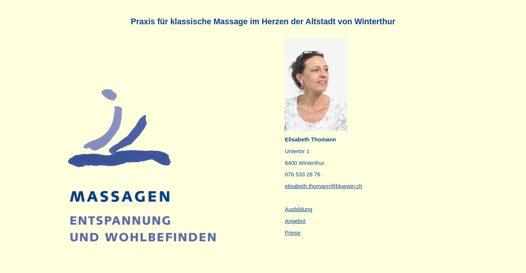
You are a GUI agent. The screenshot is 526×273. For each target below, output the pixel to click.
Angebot (295, 221)
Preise (293, 233)
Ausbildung (298, 209)
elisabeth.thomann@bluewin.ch (323, 186)
